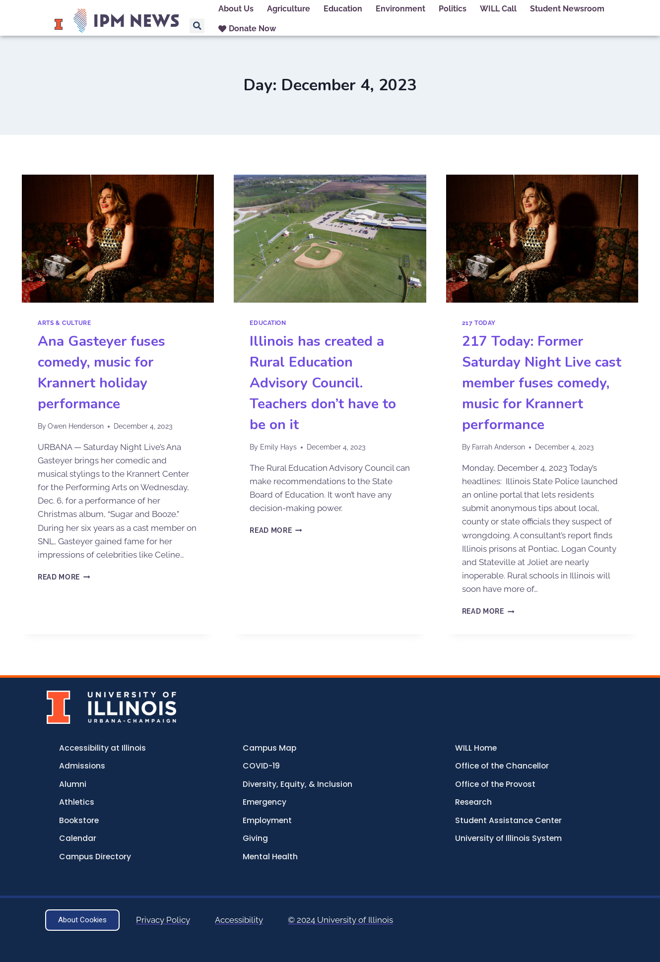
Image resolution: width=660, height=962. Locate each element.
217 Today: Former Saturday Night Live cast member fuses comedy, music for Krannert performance (541, 383)
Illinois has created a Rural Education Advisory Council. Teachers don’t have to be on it (323, 383)
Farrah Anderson (498, 447)
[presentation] (118, 239)
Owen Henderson (76, 426)
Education (268, 323)
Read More (64, 577)
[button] (197, 25)
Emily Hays (278, 447)
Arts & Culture (64, 323)
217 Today (479, 323)
